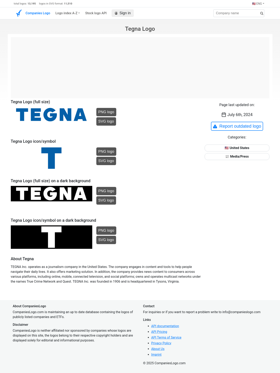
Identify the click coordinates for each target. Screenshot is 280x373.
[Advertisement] (140, 65)
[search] (260, 13)
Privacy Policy (161, 343)
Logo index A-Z (66, 13)
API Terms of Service (166, 337)
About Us (158, 349)
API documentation (165, 326)
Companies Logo (38, 13)
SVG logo (106, 121)
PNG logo (106, 112)
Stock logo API (96, 13)
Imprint (156, 355)
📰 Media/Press (237, 156)
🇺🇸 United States (237, 148)
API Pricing (159, 332)
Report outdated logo (237, 126)
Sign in (123, 13)
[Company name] (238, 13)
